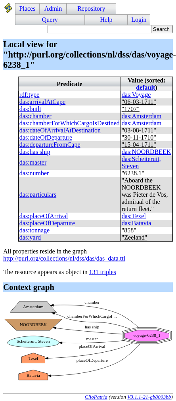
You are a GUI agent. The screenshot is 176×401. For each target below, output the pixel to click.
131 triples (102, 272)
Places (27, 8)
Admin (53, 8)
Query (50, 19)
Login (138, 19)
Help (106, 19)
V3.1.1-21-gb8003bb (149, 397)
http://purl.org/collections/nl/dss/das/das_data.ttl (64, 258)
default (145, 87)
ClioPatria (96, 397)
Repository (91, 8)
